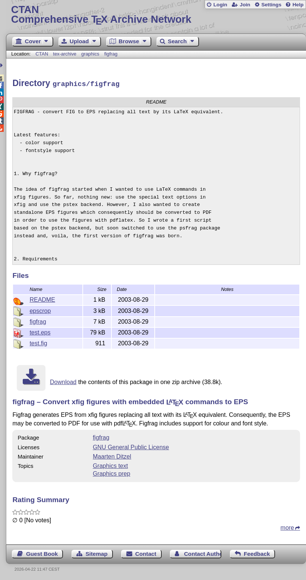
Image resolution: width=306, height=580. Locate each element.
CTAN (41, 54)
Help (298, 4)
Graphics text (110, 465)
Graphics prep (111, 472)
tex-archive (64, 54)
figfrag (111, 54)
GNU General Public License (131, 446)
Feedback (257, 552)
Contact (146, 552)
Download (63, 381)
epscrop (40, 310)
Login (220, 4)
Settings (271, 4)
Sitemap (96, 552)
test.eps (39, 331)
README (42, 298)
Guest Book (42, 552)
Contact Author (202, 552)
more (287, 526)
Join (245, 4)
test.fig (38, 342)
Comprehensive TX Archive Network (156, 15)
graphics (90, 54)
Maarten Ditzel (112, 455)
